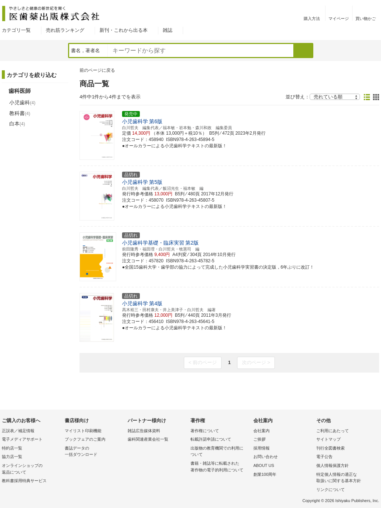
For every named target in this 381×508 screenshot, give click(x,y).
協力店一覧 (12, 456)
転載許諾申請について (210, 439)
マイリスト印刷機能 (83, 430)
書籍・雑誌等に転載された (220, 467)
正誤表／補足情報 (18, 430)
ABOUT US (263, 465)
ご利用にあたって (332, 430)
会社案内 (261, 430)
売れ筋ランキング (65, 30)
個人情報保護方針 (332, 465)
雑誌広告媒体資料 (144, 430)
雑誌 (167, 30)
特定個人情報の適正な (345, 478)
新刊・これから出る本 (124, 30)
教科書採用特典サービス (24, 480)
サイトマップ (328, 439)
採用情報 (261, 448)
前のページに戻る (97, 70)
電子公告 (324, 456)
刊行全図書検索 (330, 448)
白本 (17, 124)
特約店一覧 (12, 448)
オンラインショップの (31, 469)
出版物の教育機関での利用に (220, 452)
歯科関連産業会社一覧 (148, 439)
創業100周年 (264, 474)
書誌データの (94, 452)
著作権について (204, 430)
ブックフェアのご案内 (85, 439)
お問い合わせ (265, 456)
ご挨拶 (259, 439)
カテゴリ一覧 (16, 30)
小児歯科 (22, 102)
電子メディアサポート (22, 439)
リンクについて (330, 489)
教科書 (19, 113)
